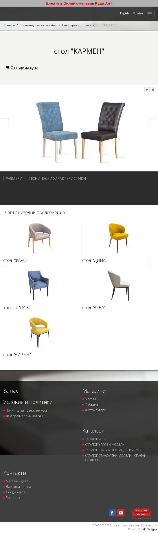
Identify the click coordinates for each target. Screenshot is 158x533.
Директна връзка (18, 487)
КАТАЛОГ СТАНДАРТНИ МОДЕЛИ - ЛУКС (113, 450)
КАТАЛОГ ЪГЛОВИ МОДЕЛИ (105, 444)
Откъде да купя (22, 67)
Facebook (13, 498)
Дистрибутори (95, 410)
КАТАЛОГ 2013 (95, 439)
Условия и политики (28, 401)
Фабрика (91, 404)
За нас (10, 390)
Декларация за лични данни (26, 416)
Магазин (91, 399)
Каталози (93, 430)
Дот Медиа (150, 529)
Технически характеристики (56, 178)
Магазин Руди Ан (18, 481)
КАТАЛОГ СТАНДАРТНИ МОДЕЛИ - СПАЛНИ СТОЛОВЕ (115, 457)
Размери (12, 178)
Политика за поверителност (26, 410)
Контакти (14, 472)
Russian (138, 13)
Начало (9, 25)
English (124, 13)
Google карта (15, 492)
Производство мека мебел (38, 25)
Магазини (94, 390)
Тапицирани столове (76, 25)
